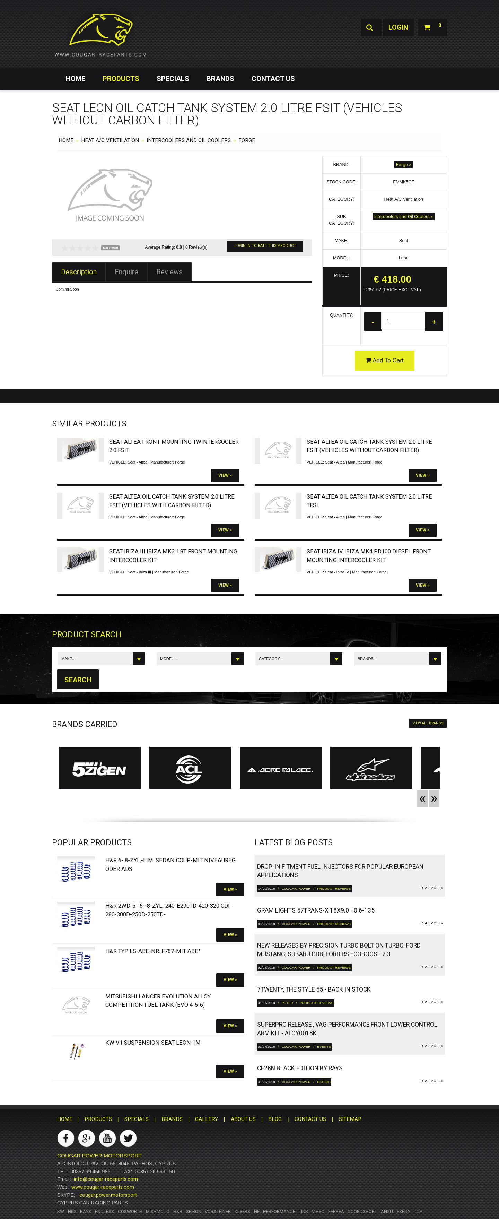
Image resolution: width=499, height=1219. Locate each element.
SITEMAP (350, 1119)
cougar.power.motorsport (108, 1195)
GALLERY (206, 1119)
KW (60, 1211)
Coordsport (362, 1211)
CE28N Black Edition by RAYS (300, 1068)
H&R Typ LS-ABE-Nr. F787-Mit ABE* (153, 951)
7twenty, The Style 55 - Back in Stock (314, 989)
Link (303, 1211)
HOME (75, 79)
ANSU (387, 1211)
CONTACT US (273, 79)
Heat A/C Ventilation (110, 140)
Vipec (318, 1211)
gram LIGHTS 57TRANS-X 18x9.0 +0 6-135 (316, 910)
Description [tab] (79, 272)
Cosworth (130, 1211)
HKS (72, 1211)
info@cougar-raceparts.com (106, 1179)
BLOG (275, 1119)
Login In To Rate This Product (265, 245)
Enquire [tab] (126, 272)
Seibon (193, 1211)
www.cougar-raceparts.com (102, 1187)
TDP (418, 1211)
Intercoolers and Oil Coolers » (403, 216)
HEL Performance (274, 1211)
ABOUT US (243, 1119)
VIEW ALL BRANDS (428, 723)
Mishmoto (157, 1211)
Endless (104, 1211)
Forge (246, 140)
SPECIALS (173, 79)
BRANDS (220, 79)
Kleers (242, 1211)
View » (225, 475)
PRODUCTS (121, 79)
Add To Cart (384, 360)
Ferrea (336, 1211)
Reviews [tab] (169, 272)
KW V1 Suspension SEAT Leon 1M (153, 1042)
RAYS (85, 1211)
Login (398, 28)
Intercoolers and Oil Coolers (189, 140)
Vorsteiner (218, 1211)
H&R (177, 1211)
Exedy (403, 1211)
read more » (432, 888)
